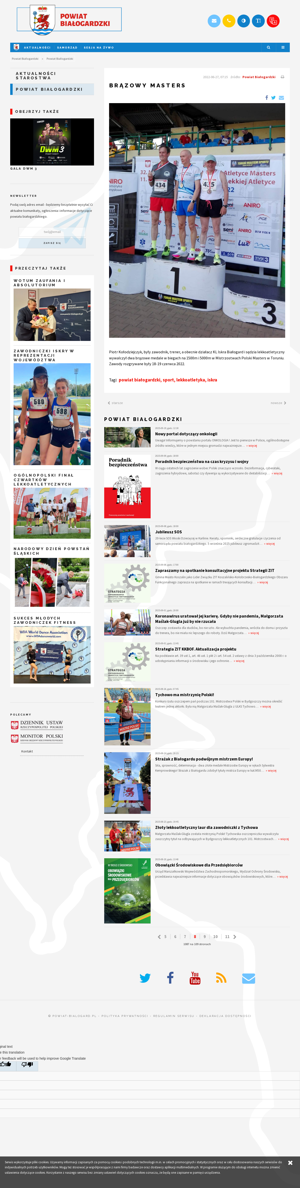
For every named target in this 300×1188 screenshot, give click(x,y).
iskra (212, 380)
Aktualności (37, 47)
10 (215, 936)
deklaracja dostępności (225, 1016)
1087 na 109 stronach (197, 944)
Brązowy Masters (148, 85)
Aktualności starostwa (36, 75)
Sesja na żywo (99, 47)
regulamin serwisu (174, 1016)
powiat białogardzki (139, 380)
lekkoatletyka (190, 380)
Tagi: (113, 380)
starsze (114, 403)
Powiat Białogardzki (25, 58)
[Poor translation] (27, 1066)
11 (227, 936)
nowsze (279, 403)
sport (168, 380)
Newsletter (23, 196)
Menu (283, 47)
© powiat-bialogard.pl (72, 1016)
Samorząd (67, 47)
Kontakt (27, 751)
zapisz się (52, 243)
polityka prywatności (125, 1016)
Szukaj (268, 47)
